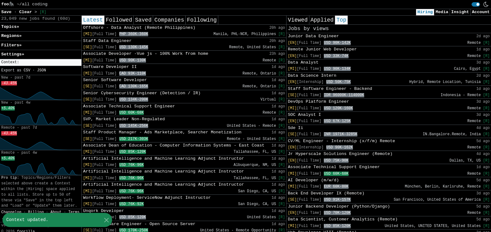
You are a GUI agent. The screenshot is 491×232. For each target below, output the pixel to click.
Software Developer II (110, 66)
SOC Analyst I (304, 114)
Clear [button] (26, 12)
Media (442, 12)
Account (481, 12)
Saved (143, 20)
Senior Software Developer (115, 80)
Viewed (298, 20)
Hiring (425, 12)
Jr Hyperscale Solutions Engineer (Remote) (340, 154)
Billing (36, 212)
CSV (26, 70)
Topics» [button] (10, 26)
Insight (460, 12)
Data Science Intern (312, 75)
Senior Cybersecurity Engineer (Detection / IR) (141, 93)
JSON (41, 70)
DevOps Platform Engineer (318, 101)
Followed (119, 20)
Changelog (11, 212)
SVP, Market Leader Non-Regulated (124, 119)
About (56, 212)
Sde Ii (295, 128)
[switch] (476, 4)
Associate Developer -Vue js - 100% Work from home (145, 53)
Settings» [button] (12, 54)
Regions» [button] (11, 36)
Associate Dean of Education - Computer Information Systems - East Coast (173, 145)
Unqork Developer (103, 211)
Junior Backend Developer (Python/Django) (339, 206)
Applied (322, 20)
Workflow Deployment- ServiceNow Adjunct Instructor (147, 197)
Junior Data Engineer (313, 36)
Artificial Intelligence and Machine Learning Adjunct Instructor (163, 158)
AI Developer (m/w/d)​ (313, 180)
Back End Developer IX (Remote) (326, 193)
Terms (74, 212)
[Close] (106, 220)
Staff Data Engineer (107, 41)
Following (202, 20)
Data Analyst (303, 62)
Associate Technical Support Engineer (129, 106)
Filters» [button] (11, 45)
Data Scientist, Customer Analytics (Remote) (343, 219)
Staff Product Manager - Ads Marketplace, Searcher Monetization (162, 132)
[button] (40, 62)
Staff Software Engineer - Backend (330, 88)
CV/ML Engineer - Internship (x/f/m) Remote (341, 141)
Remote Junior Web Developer (322, 49)
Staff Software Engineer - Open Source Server (139, 224)
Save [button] (7, 12)
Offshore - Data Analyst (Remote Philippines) (139, 27)
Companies (169, 20)
